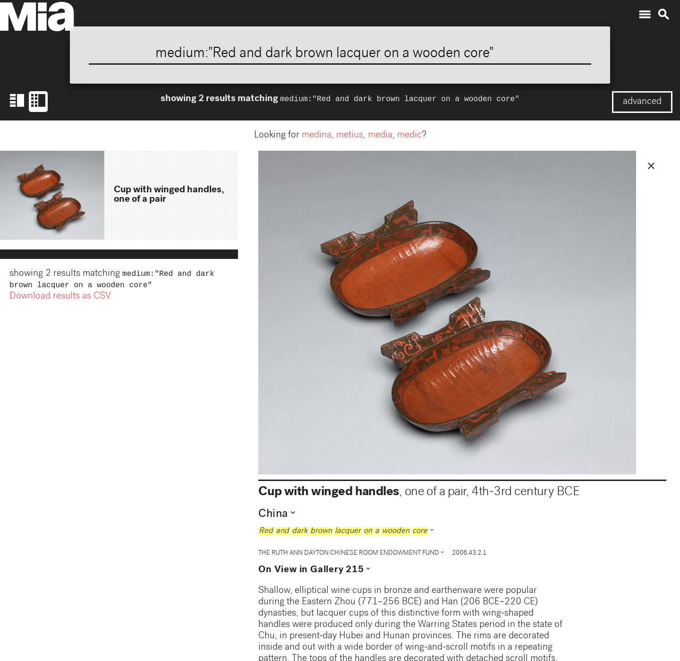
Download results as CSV (60, 298)
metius (349, 135)
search (663, 15)
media (380, 135)
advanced (642, 102)
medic (409, 135)
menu (645, 15)
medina (317, 135)
